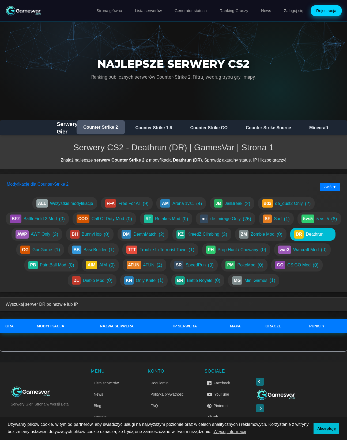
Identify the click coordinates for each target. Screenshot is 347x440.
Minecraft (318, 127)
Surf (276, 219)
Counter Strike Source (268, 127)
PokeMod (244, 265)
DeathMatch (143, 234)
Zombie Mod (260, 234)
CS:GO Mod (297, 265)
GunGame (40, 250)
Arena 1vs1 (181, 203)
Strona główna (109, 10)
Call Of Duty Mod (104, 219)
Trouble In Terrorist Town (160, 250)
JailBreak (232, 203)
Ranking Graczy (234, 10)
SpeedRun (194, 265)
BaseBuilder (93, 250)
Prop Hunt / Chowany (236, 250)
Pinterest (217, 406)
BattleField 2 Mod (37, 219)
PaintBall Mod (51, 265)
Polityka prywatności (167, 394)
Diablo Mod (92, 280)
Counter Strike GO (209, 127)
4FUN (144, 265)
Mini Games (253, 280)
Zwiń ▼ (330, 187)
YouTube (218, 394)
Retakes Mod (166, 219)
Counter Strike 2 (100, 127)
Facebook (218, 383)
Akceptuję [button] (326, 428)
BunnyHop (90, 234)
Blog (97, 406)
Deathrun (312, 234)
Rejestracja (326, 10)
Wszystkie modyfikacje (64, 203)
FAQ (154, 406)
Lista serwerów (148, 10)
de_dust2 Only (286, 203)
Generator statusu (191, 10)
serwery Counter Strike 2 (119, 160)
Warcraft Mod (302, 250)
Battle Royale (197, 280)
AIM (100, 265)
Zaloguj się (293, 10)
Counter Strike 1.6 (153, 127)
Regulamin (159, 383)
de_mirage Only (225, 219)
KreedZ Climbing (201, 234)
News (266, 10)
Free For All (126, 203)
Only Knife (143, 280)
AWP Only (37, 234)
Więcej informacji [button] (229, 431)
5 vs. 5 (319, 219)
